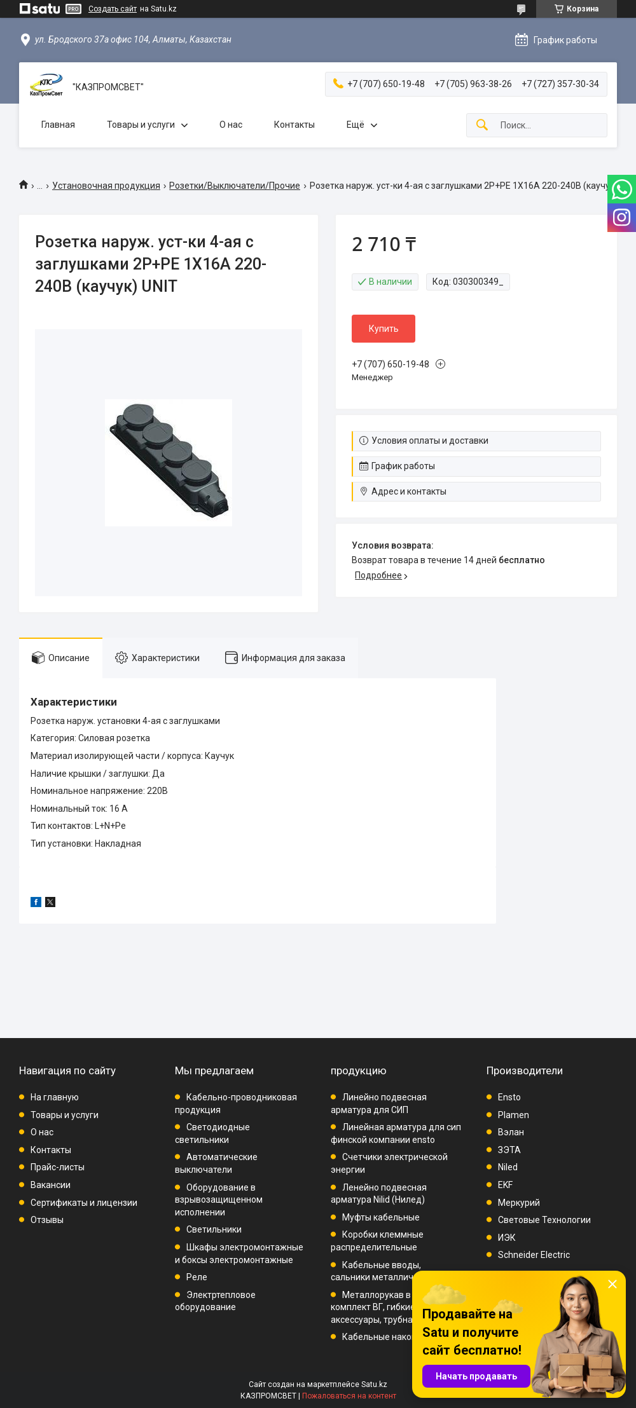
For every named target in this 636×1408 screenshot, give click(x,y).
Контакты (294, 125)
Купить (384, 329)
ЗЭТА (509, 1150)
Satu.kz (374, 1384)
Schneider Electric (534, 1255)
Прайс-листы (58, 1167)
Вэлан (511, 1132)
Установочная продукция (106, 186)
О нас (230, 125)
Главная (58, 125)
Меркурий (519, 1203)
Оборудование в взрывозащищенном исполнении (219, 1199)
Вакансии (51, 1185)
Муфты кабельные (381, 1217)
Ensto (509, 1097)
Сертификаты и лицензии (84, 1203)
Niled (508, 1167)
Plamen (513, 1115)
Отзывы (47, 1220)
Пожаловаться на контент (349, 1395)
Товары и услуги (141, 125)
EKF (505, 1185)
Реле (196, 1277)
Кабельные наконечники (394, 1337)
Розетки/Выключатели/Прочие (234, 186)
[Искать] (482, 125)
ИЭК (507, 1238)
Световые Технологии (544, 1220)
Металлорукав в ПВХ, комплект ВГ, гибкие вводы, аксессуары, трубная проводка (395, 1307)
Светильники (214, 1229)
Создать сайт (112, 8)
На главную (55, 1097)
